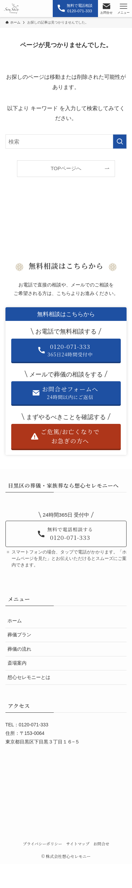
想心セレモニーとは (28, 677)
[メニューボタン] (123, 8)
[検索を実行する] (120, 141)
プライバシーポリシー (42, 843)
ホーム (14, 620)
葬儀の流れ (19, 649)
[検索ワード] (66, 141)
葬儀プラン (19, 634)
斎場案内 (17, 663)
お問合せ (101, 843)
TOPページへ (66, 168)
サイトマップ (77, 843)
